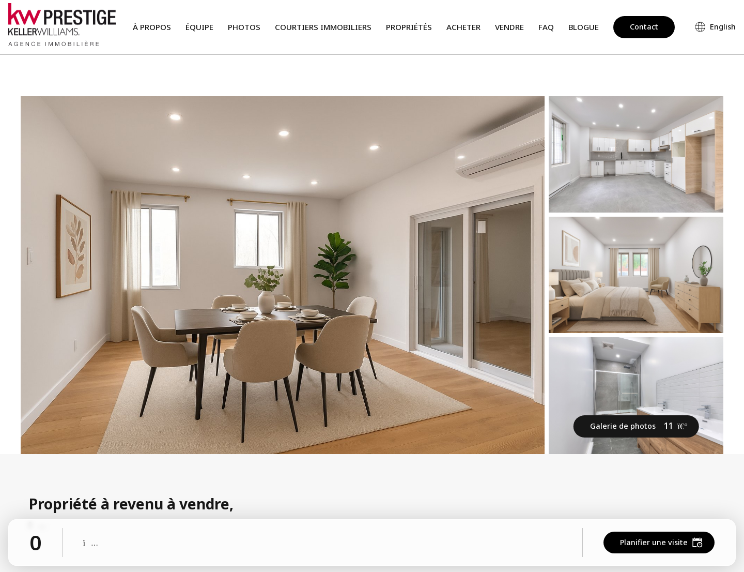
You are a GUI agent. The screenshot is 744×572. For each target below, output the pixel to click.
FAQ (546, 27)
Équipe (199, 27)
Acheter (463, 27)
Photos (244, 27)
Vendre (509, 27)
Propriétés (409, 27)
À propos (152, 27)
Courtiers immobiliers (323, 27)
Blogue (583, 27)
